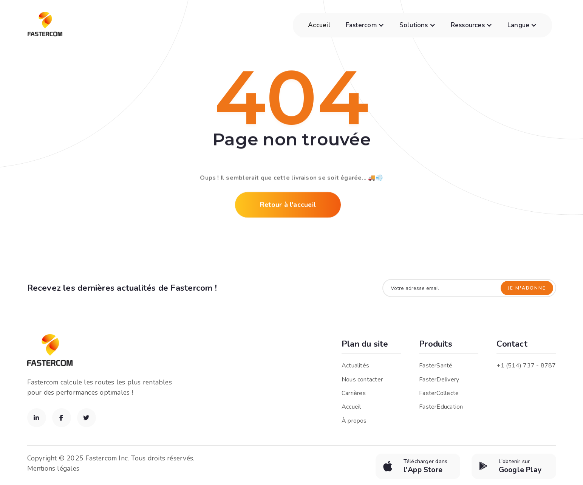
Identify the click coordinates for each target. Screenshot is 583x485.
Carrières (354, 393)
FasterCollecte (439, 393)
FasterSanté (435, 365)
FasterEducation (441, 407)
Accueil (319, 25)
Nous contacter (362, 379)
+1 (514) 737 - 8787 (526, 365)
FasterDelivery (439, 379)
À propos (354, 421)
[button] (365, 25)
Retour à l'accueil (288, 205)
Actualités (355, 365)
